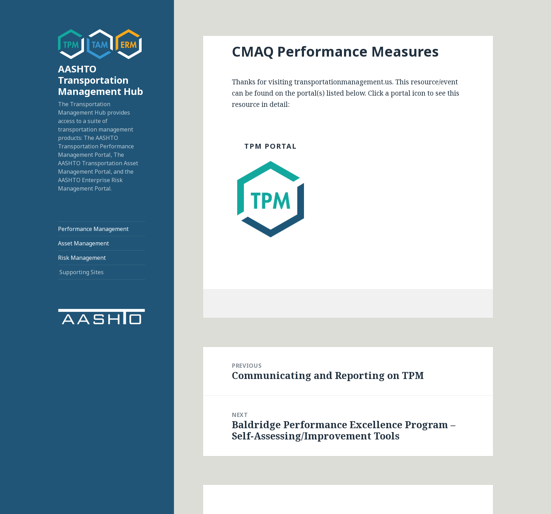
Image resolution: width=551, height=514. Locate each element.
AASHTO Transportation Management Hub (100, 80)
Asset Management (83, 243)
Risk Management (82, 258)
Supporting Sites (81, 272)
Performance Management (93, 229)
